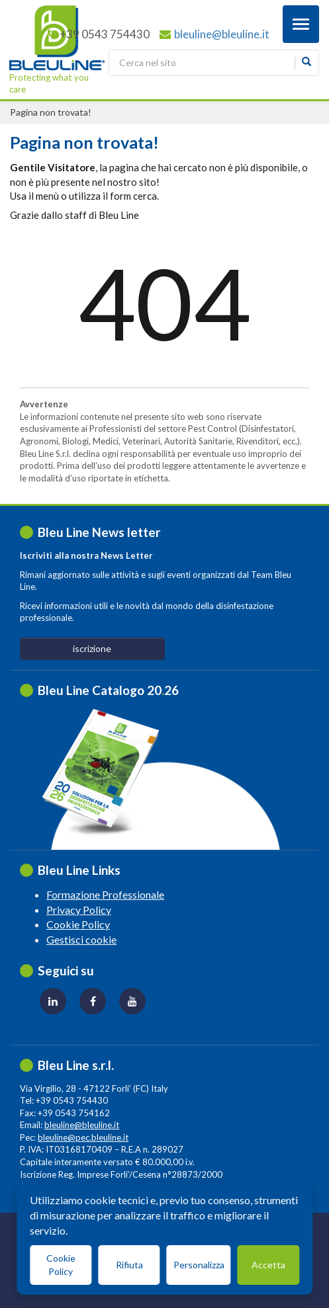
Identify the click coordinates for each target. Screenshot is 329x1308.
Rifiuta (129, 1264)
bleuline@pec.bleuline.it (83, 1137)
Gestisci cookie (81, 939)
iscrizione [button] (92, 648)
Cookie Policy (78, 924)
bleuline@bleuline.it (221, 34)
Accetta (268, 1264)
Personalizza (198, 1264)
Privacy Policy (78, 909)
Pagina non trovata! (50, 112)
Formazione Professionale (105, 894)
